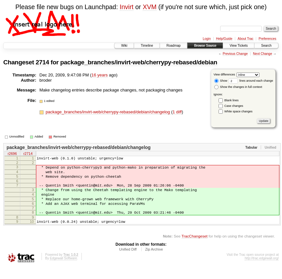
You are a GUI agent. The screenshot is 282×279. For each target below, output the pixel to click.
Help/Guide (224, 39)
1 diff (177, 111)
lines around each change (251, 80)
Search (266, 45)
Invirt (126, 6)
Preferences (267, 39)
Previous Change (235, 54)
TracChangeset (194, 248)
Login (207, 39)
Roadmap (174, 45)
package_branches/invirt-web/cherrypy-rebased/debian (138, 62)
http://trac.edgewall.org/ (262, 270)
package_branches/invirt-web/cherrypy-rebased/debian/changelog (108, 111)
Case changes (233, 105)
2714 (42, 62)
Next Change (262, 54)
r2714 (27, 154)
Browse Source (205, 45)
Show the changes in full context (238, 87)
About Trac (245, 39)
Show (220, 80)
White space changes (238, 111)
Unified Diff (128, 261)
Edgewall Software (63, 270)
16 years (99, 75)
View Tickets (239, 45)
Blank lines (231, 100)
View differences (224, 74)
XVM (149, 6)
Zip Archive (154, 261)
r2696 (12, 154)
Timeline (147, 45)
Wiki (124, 45)
